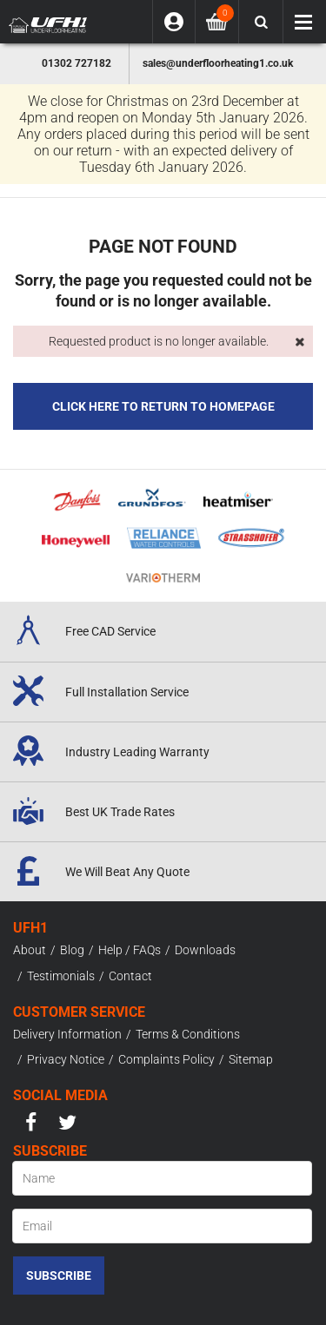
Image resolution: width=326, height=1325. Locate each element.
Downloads (205, 950)
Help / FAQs (129, 950)
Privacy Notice (65, 1059)
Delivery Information (67, 1034)
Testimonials (61, 976)
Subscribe (58, 1275)
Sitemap (251, 1059)
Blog (72, 950)
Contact (130, 976)
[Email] (162, 1226)
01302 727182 (76, 63)
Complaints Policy (166, 1059)
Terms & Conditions (188, 1034)
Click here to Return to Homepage (163, 406)
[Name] (162, 1178)
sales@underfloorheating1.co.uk (218, 63)
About (29, 950)
